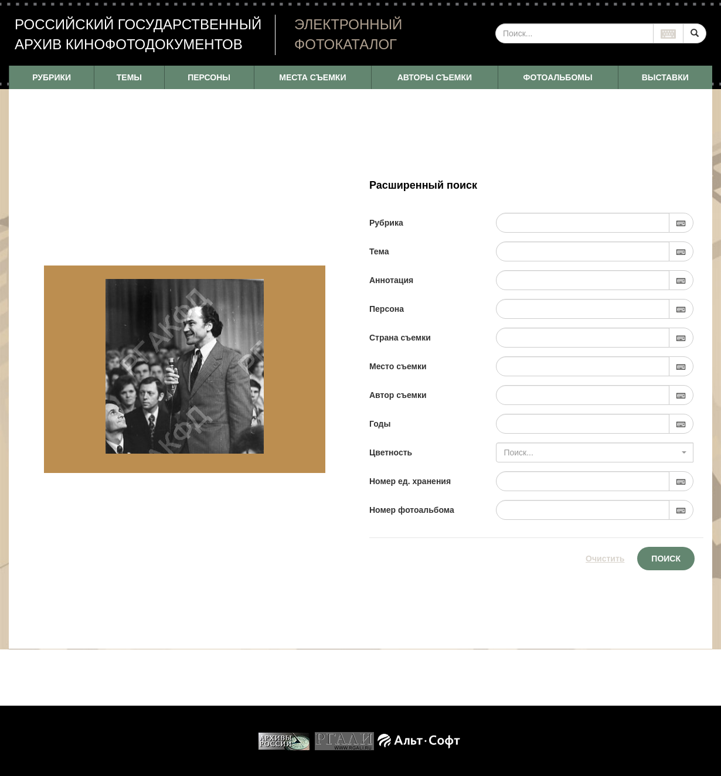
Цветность (390, 452)
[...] (574, 33)
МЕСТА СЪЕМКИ (312, 77)
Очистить (605, 558)
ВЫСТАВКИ (665, 77)
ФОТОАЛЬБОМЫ (558, 77)
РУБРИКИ (51, 77)
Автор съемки (398, 395)
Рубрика (386, 222)
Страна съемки (400, 337)
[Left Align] (694, 33)
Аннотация (391, 280)
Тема (379, 251)
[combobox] (594, 452)
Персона (386, 309)
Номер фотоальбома (411, 510)
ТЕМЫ (129, 77)
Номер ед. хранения (410, 481)
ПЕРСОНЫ (209, 77)
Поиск (666, 558)
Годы (379, 423)
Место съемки (398, 366)
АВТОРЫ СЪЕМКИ (434, 77)
